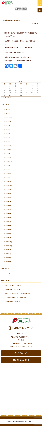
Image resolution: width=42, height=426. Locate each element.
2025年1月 (7, 141)
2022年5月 (7, 202)
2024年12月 (8, 145)
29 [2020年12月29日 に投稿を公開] (10, 95)
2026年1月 (7, 113)
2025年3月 (7, 137)
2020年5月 (7, 254)
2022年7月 (7, 194)
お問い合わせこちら (21, 360)
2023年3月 (7, 177)
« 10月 (3, 97)
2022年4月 (7, 206)
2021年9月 (7, 214)
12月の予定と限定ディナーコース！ (16, 297)
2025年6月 (7, 133)
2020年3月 (7, 262)
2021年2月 (7, 234)
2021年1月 (7, 238)
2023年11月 (8, 161)
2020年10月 (8, 246)
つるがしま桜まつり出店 (12, 285)
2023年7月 (7, 169)
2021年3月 (7, 230)
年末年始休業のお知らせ (11, 20)
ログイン (32, 421)
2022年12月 (8, 185)
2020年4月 (7, 258)
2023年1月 (7, 182)
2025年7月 (7, 129)
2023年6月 (7, 173)
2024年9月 (7, 149)
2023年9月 (7, 165)
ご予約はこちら (21, 353)
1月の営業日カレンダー (12, 289)
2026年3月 (7, 109)
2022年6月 (7, 197)
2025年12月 (8, 117)
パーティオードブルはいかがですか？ (17, 293)
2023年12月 (8, 157)
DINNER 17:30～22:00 (21, 347)
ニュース (7, 273)
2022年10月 (8, 189)
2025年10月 (8, 121)
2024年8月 (7, 153)
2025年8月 (7, 125)
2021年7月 (7, 218)
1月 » (9, 97)
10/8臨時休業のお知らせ (12, 301)
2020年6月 (7, 250)
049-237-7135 (21, 328)
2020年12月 (8, 242)
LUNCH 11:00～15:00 (21, 343)
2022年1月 (7, 209)
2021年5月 (7, 222)
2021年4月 (7, 226)
